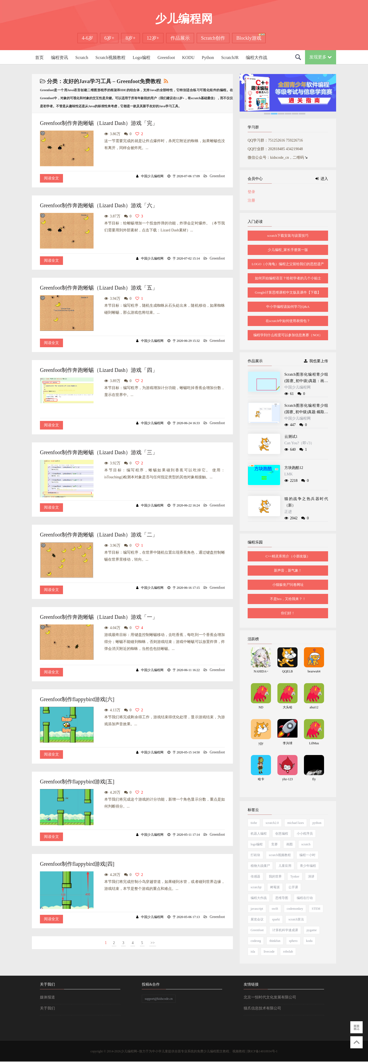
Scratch (81, 57)
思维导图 (281, 898)
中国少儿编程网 (297, 387)
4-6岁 (87, 38)
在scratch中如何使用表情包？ (288, 321)
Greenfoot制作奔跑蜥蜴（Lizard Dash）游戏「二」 (99, 535)
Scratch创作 (213, 38)
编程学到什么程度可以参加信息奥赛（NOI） (287, 335)
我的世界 (275, 876)
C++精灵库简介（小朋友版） (288, 556)
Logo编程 (141, 57)
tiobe (254, 823)
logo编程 (257, 844)
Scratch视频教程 (110, 57)
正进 (288, 512)
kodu (309, 941)
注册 (251, 200)
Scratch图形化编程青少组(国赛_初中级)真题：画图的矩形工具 (306, 380)
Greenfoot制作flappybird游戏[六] (77, 699)
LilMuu (314, 743)
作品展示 (180, 38)
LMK (288, 474)
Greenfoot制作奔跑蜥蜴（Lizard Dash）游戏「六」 (99, 205)
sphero (293, 941)
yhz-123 (287, 779)
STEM (316, 909)
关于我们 (47, 1008)
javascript (257, 909)
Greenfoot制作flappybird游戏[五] (77, 782)
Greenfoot (166, 57)
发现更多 (320, 57)
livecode (269, 951)
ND (261, 707)
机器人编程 (259, 833)
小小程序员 (305, 833)
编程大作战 (256, 57)
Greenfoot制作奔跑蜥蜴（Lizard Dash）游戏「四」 (99, 370)
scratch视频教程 (280, 855)
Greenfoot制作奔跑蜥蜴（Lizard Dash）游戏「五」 (99, 288)
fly (314, 779)
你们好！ (288, 613)
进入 (321, 179)
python (317, 823)
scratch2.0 (272, 823)
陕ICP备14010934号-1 (262, 1051)
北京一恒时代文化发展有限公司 (270, 997)
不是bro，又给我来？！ (288, 599)
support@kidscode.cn (159, 999)
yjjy (260, 743)
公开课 (293, 887)
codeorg (256, 941)
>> (153, 943)
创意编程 (281, 833)
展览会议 (257, 919)
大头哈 (287, 707)
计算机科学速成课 (285, 930)
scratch (305, 844)
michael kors (295, 823)
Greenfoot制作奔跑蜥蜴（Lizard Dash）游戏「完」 (99, 123)
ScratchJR (230, 57)
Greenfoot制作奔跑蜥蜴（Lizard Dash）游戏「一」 (99, 617)
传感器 (255, 876)
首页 (39, 57)
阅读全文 (51, 178)
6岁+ (109, 38)
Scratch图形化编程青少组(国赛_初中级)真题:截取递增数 (306, 412)
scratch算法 (296, 919)
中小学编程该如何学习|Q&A (288, 307)
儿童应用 (284, 866)
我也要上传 (316, 361)
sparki (276, 919)
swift (275, 909)
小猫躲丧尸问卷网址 (288, 585)
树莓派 (275, 887)
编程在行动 (305, 898)
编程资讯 (59, 57)
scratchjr (256, 887)
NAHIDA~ (261, 671)
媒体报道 (47, 997)
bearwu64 (314, 671)
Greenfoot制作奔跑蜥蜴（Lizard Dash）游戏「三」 (99, 452)
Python (208, 57)
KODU (188, 57)
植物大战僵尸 (260, 866)
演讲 (311, 876)
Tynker (294, 876)
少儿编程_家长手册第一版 (288, 250)
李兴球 (287, 743)
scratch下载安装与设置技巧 (287, 236)
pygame (312, 930)
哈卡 (261, 779)
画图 (289, 844)
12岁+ (153, 38)
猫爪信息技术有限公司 (262, 1008)
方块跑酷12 (293, 468)
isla (253, 951)
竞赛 (274, 844)
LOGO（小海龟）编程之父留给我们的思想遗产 (288, 264)
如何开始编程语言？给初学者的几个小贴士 (288, 278)
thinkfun (274, 941)
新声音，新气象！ (288, 570)
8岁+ (130, 38)
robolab (288, 951)
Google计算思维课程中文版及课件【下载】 (288, 292)
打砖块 (255, 855)
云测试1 (291, 437)
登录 (251, 192)
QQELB (287, 671)
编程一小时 (307, 855)
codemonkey (295, 909)
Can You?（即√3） (299, 443)
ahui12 (314, 707)
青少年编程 (308, 866)
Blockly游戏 (248, 38)
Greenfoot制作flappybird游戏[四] (77, 864)
